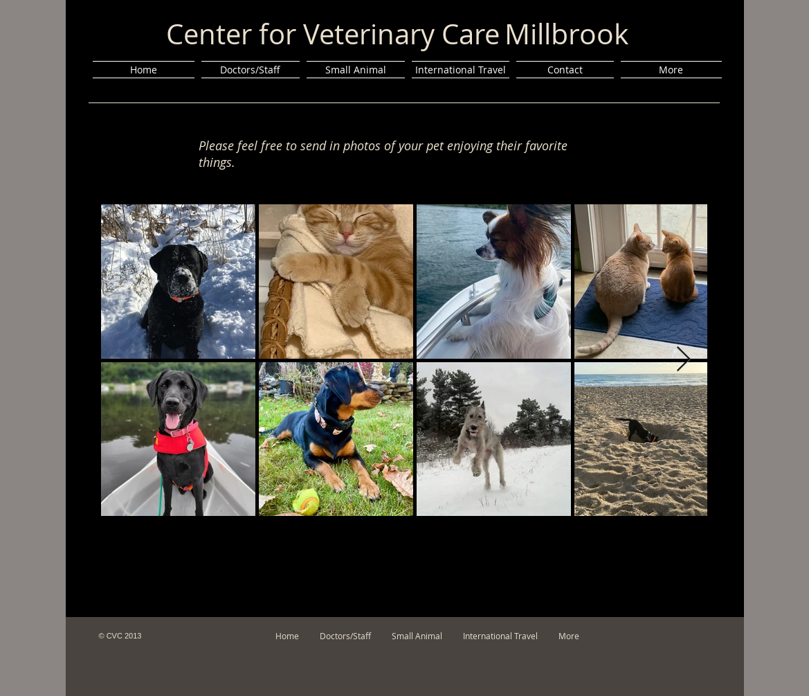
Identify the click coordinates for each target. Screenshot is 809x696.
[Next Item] (683, 359)
